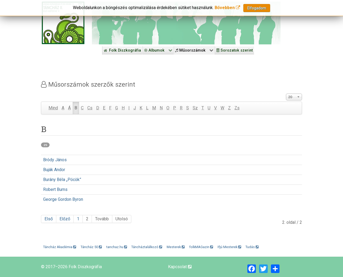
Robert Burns (55, 189)
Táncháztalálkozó (146, 247)
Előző (64, 218)
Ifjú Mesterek (229, 247)
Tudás (252, 247)
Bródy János (55, 159)
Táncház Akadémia (59, 247)
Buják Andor (54, 169)
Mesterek (176, 247)
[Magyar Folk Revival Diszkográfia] (63, 23)
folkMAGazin (201, 247)
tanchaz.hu (116, 247)
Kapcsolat (180, 266)
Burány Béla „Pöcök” (62, 179)
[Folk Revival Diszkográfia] (186, 23)
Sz (195, 107)
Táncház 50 (91, 247)
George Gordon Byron (63, 199)
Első (48, 218)
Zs (237, 107)
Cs (89, 107)
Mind (53, 107)
